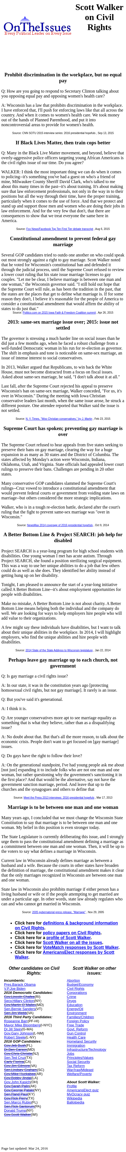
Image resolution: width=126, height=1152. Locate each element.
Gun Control (76, 1033)
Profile (72, 1086)
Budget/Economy (80, 984)
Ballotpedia (75, 1102)
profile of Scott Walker (68, 937)
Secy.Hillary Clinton (19, 1001)
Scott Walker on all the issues (72, 942)
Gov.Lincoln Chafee (19, 997)
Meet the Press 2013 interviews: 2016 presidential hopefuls (59, 797)
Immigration (76, 1045)
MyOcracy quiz (78, 1094)
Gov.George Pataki (19, 1090)
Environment (77, 1013)
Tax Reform (76, 1066)
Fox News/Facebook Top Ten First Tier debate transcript (59, 228)
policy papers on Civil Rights (72, 932)
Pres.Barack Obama (20, 984)
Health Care (76, 1037)
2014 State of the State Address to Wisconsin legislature (59, 650)
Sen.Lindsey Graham (20, 1070)
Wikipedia (74, 1098)
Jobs (70, 1054)
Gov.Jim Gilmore (17, 1066)
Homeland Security (82, 1041)
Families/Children (80, 1017)
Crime (71, 997)
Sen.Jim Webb (15, 1013)
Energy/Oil (75, 1009)
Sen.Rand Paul (16, 1094)
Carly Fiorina (14, 1062)
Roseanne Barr (16, 1021)
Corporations (77, 993)
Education (75, 1005)
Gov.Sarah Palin (16, 1086)
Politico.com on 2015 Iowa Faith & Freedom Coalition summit (59, 312)
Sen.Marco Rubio (17, 1102)
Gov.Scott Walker (17, 1114)
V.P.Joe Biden (15, 989)
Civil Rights (75, 989)
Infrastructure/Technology (86, 1049)
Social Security (78, 1062)
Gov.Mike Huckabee (19, 1074)
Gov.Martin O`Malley (20, 1005)
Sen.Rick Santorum (19, 1106)
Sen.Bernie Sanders (19, 1009)
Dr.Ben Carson (15, 1049)
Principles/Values (80, 1058)
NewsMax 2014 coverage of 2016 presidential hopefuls (60, 525)
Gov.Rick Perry (15, 1098)
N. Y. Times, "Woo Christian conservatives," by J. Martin (59, 418)
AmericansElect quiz (83, 1090)
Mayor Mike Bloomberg (22, 1025)
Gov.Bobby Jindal (17, 1078)
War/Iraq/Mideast (80, 1070)
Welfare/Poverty (79, 1074)
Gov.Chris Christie (18, 1054)
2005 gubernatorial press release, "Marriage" (59, 912)
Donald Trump (15, 1110)
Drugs (71, 1001)
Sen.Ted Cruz (14, 1058)
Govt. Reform (77, 1029)
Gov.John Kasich (17, 1082)
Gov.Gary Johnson (18, 1033)
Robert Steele (15, 1037)
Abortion (73, 980)
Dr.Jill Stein (13, 1029)
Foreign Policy (78, 1021)
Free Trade (75, 1025)
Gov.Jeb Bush (15, 1045)
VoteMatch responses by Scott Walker (80, 947)
